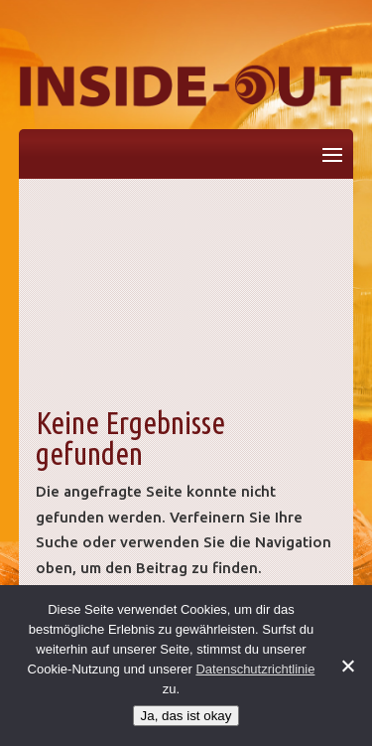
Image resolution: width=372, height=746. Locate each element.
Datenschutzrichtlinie (254, 669)
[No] (347, 665)
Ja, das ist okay (186, 715)
